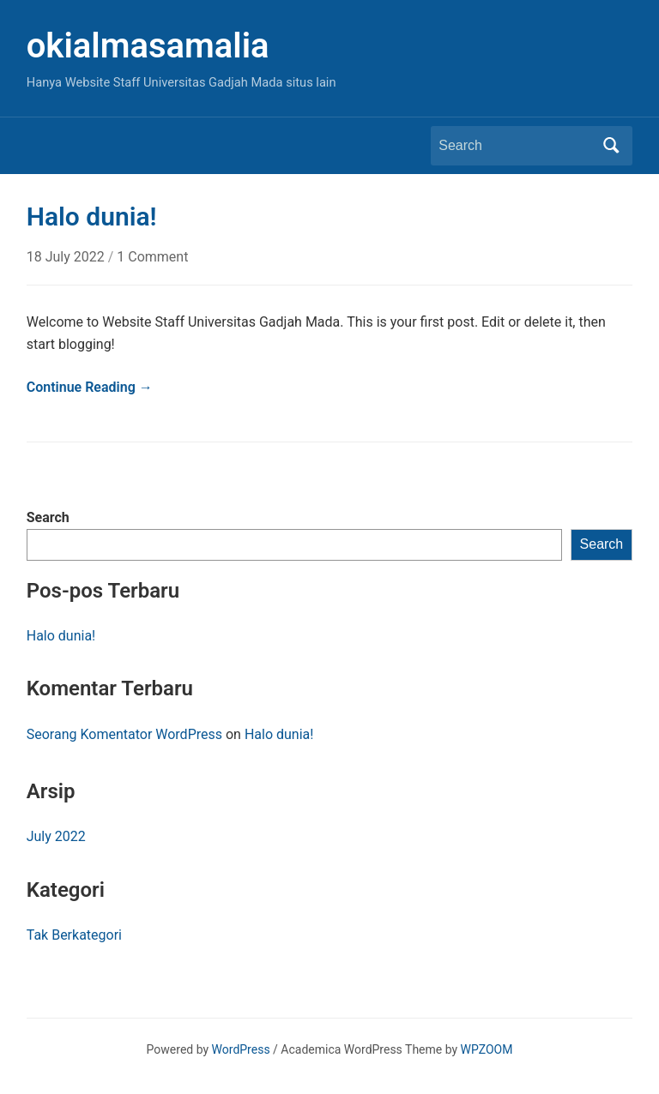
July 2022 (56, 836)
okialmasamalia (148, 46)
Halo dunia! (61, 636)
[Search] (516, 145)
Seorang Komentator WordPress (124, 734)
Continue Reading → (90, 387)
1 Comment (152, 257)
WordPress (241, 1049)
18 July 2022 (67, 257)
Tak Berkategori (74, 935)
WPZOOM (487, 1049)
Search (48, 517)
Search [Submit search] (611, 146)
